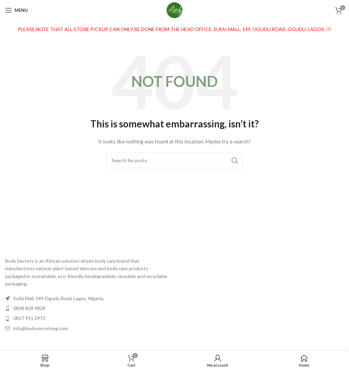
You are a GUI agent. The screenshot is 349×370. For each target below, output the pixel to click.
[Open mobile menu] (16, 10)
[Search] (174, 160)
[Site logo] (174, 10)
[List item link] (87, 308)
